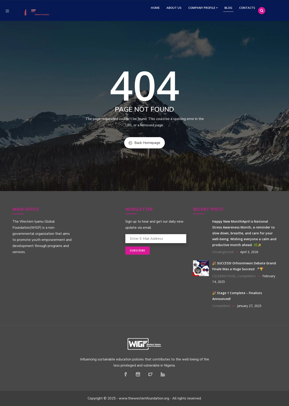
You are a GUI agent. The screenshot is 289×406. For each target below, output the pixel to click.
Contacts (247, 8)
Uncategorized (222, 252)
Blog (228, 8)
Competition (247, 276)
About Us (174, 8)
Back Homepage (144, 143)
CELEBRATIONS (224, 276)
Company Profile (203, 8)
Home (155, 8)
